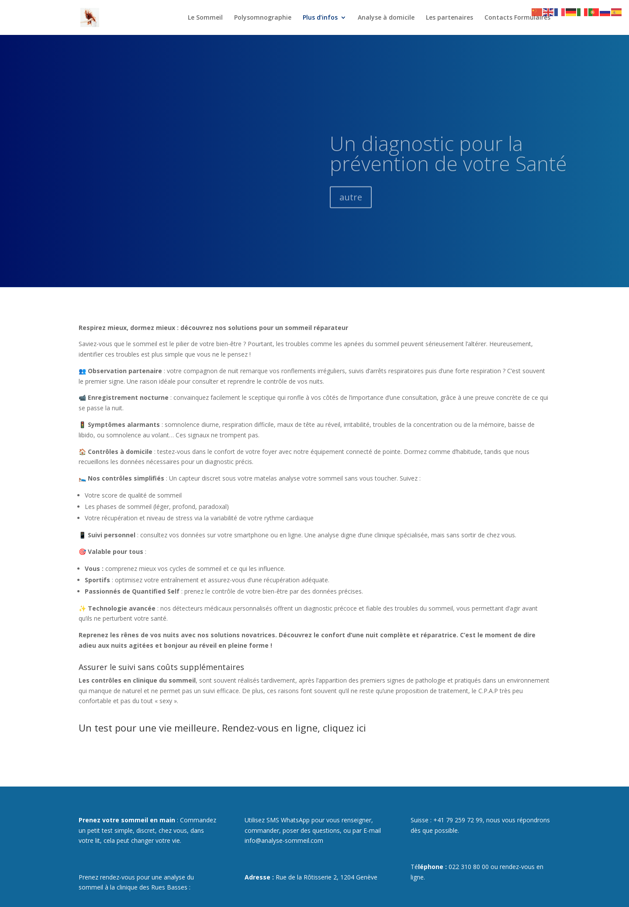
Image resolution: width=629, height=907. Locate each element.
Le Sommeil (205, 17)
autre (350, 212)
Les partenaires (449, 17)
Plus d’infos (320, 17)
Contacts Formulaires (517, 17)
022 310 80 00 (469, 866)
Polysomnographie (262, 17)
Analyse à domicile (386, 17)
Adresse (257, 877)
